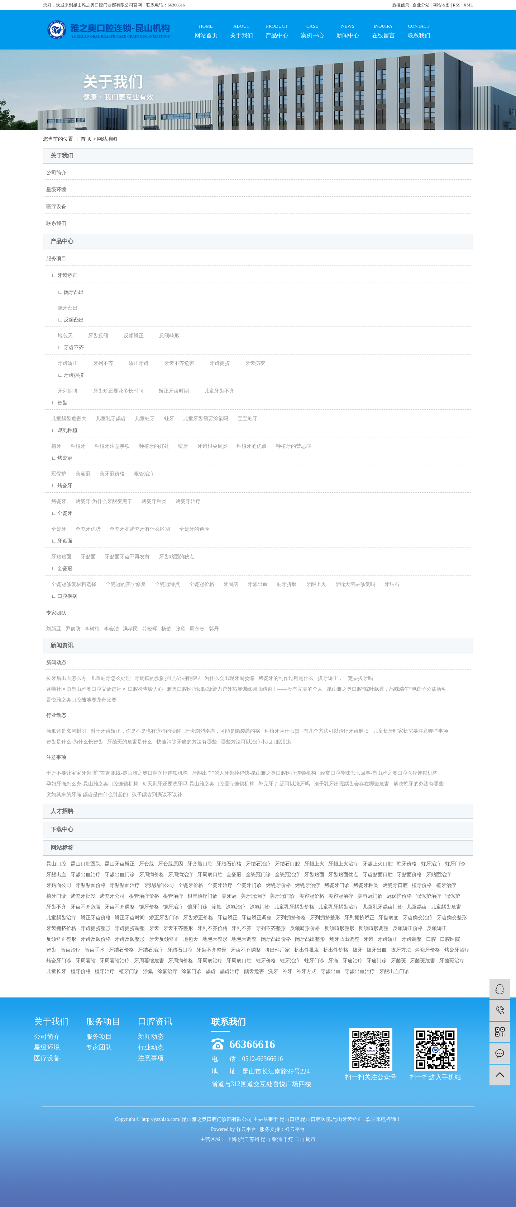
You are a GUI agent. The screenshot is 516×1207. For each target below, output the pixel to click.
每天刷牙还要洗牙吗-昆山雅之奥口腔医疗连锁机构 (198, 783)
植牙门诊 (56, 896)
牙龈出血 (255, 584)
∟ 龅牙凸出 (65, 292)
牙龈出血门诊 (120, 874)
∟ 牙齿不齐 (65, 347)
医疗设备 (56, 206)
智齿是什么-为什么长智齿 (74, 742)
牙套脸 (146, 863)
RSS (456, 5)
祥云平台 (246, 1129)
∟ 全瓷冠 (59, 568)
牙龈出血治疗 (86, 874)
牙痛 (333, 960)
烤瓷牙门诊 (336, 885)
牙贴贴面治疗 (125, 885)
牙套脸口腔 (199, 863)
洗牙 (273, 971)
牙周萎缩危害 (149, 960)
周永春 (197, 628)
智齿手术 (95, 950)
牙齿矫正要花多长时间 (112, 391)
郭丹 (214, 628)
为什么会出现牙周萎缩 (229, 678)
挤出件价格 (335, 950)
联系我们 (418, 24)
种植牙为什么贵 (282, 731)
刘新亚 (53, 628)
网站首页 (206, 24)
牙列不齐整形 (271, 928)
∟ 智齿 (56, 402)
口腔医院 (450, 939)
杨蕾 (166, 628)
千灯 (289, 1139)
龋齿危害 (254, 971)
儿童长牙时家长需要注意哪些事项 (410, 731)
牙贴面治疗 (438, 874)
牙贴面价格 (409, 874)
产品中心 (277, 24)
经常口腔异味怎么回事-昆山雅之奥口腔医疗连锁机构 (379, 773)
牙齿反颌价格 (96, 939)
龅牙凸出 (62, 308)
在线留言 (383, 24)
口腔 (431, 939)
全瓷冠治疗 (287, 874)
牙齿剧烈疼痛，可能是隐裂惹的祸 (222, 731)
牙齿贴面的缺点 (174, 556)
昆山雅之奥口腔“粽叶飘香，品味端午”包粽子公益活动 (386, 689)
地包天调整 (244, 939)
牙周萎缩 (86, 960)
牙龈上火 (313, 584)
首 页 (86, 139)
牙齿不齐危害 (173, 363)
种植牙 (76, 446)
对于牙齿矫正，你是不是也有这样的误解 (136, 731)
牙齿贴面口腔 (378, 874)
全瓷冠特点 (165, 584)
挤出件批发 (306, 950)
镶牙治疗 (173, 907)
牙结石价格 (229, 863)
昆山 (266, 1139)
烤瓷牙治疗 (186, 501)
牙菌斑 (398, 960)
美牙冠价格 (110, 473)
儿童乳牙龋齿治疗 (338, 907)
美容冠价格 (311, 896)
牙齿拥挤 (214, 363)
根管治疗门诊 (202, 896)
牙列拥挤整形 (325, 917)
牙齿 (154, 928)
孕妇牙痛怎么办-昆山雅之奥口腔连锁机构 (92, 783)
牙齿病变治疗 (418, 917)
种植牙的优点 (249, 446)
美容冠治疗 (340, 896)
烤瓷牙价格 (278, 885)
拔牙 (358, 950)
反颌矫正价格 (408, 928)
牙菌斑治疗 (451, 960)
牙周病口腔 (210, 874)
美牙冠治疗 (253, 896)
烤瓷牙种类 (152, 501)
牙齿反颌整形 (130, 939)
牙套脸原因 (170, 863)
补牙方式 (306, 971)
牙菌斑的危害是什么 (129, 742)
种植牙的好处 (151, 446)
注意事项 (56, 757)
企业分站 (421, 5)
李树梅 (92, 628)
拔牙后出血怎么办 (66, 678)
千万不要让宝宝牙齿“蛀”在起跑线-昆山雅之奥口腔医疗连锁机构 (117, 773)
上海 (232, 1139)
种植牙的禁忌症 (291, 446)
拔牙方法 (401, 950)
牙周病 (228, 584)
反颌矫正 (128, 335)
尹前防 (73, 628)
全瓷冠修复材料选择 (71, 584)
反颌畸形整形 (339, 928)
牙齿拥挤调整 (130, 928)
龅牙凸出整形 (310, 939)
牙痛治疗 (353, 960)
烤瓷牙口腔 (395, 885)
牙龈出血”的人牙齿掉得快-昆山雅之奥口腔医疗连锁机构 (254, 773)
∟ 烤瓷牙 (59, 485)
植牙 (53, 446)
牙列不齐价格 (212, 928)
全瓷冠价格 (199, 584)
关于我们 (241, 24)
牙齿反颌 (92, 335)
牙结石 (389, 584)
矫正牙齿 (133, 363)
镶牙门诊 (197, 907)
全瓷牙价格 (190, 885)
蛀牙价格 (407, 863)
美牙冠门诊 (282, 896)
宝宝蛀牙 (245, 418)
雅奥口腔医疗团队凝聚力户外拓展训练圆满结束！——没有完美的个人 (244, 689)
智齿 (51, 950)
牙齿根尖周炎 (210, 446)
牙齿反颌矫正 (164, 939)
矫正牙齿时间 (130, 917)
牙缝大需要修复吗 (352, 584)
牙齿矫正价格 (198, 917)
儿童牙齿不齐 (213, 391)
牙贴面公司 (58, 885)
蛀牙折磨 (284, 584)
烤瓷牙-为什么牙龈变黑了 (102, 501)
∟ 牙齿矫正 (61, 275)
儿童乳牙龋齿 (108, 418)
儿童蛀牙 (142, 418)
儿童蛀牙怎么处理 (111, 678)
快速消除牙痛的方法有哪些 (187, 742)
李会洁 (111, 628)
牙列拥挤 (62, 391)
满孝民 (130, 628)
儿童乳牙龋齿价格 (294, 907)
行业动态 (56, 715)
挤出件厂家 (277, 950)
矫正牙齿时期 (168, 391)
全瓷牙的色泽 (191, 529)
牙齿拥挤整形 (96, 928)
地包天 (59, 335)
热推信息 (400, 5)
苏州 (255, 1139)
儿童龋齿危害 (446, 907)
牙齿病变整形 (452, 917)
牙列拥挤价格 (291, 917)
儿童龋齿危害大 (66, 418)
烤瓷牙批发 (83, 896)
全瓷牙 (56, 529)
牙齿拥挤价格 (61, 928)
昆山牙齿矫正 (120, 863)
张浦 (277, 1139)
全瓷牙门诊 (249, 885)
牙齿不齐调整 (120, 907)
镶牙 (180, 446)
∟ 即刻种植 (61, 430)
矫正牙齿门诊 (164, 917)
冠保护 (56, 473)
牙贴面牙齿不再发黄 (125, 556)
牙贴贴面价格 (91, 885)
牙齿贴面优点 (343, 874)
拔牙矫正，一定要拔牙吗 (345, 678)
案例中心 (312, 24)
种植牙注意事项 (110, 446)
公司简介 (56, 172)
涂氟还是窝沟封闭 (66, 731)
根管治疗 (141, 473)
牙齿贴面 (314, 874)
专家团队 (56, 613)
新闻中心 (348, 24)
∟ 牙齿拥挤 (65, 375)
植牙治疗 (446, 885)
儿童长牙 (56, 971)
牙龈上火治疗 (343, 863)
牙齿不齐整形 (178, 928)
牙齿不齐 (56, 907)
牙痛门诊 (377, 960)
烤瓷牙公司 (112, 896)
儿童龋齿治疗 (61, 917)
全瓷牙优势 (86, 529)
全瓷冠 (234, 874)
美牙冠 (228, 896)
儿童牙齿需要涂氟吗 (203, 418)
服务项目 (56, 258)
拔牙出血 (377, 950)
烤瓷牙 (56, 501)
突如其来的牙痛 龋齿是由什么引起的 (87, 794)
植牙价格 (422, 885)
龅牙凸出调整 (344, 939)
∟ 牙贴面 (59, 541)
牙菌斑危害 (422, 960)
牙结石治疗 (258, 863)
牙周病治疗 (180, 874)
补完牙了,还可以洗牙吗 (284, 783)
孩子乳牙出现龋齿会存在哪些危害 (351, 783)
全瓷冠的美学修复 (123, 584)
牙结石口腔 (287, 863)
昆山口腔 (56, 863)
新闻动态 (56, 662)
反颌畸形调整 (373, 928)
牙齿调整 (412, 939)
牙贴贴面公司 (159, 885)
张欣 (181, 628)
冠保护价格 (399, 896)
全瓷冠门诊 (258, 874)
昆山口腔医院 (86, 863)
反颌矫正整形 (61, 939)
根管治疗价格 (144, 896)
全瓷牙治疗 (220, 885)
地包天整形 (215, 939)
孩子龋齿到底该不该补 (157, 794)
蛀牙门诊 (455, 863)
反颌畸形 (163, 335)
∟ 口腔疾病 (61, 596)
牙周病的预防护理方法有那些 (167, 678)
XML (468, 5)
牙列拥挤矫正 (359, 917)
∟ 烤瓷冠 (59, 458)
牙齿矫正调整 (257, 917)
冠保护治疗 (428, 896)
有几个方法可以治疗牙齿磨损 (336, 731)
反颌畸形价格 (305, 928)
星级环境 (56, 189)
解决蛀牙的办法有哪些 (418, 783)
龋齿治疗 (230, 971)
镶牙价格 (149, 907)
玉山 (300, 1139)
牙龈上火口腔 (378, 863)
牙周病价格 (151, 874)
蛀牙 (166, 418)
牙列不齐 (97, 363)
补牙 (287, 971)
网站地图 (442, 5)
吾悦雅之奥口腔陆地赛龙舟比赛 (81, 700)
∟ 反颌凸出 (65, 320)
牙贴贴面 (58, 556)
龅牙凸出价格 (276, 939)
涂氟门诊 (260, 907)
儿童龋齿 (417, 907)
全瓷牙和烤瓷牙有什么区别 (137, 529)
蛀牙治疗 (431, 863)
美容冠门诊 (370, 896)
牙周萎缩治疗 (115, 960)
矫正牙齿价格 (96, 917)
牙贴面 (86, 556)
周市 (311, 1139)
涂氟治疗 (236, 907)
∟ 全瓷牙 (59, 513)
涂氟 (216, 907)
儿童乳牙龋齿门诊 (383, 907)
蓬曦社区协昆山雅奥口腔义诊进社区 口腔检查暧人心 (104, 689)
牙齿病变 (249, 363)
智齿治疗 (71, 950)
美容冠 (81, 473)
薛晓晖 (149, 628)
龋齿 (211, 971)
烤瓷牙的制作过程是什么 (286, 678)
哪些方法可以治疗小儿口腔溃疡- (257, 742)
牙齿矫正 (62, 363)
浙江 (243, 1139)
